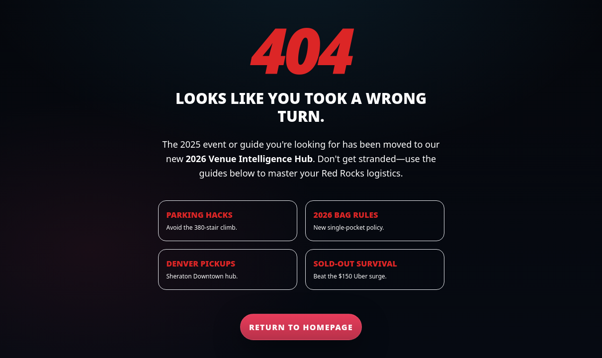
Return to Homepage (301, 327)
